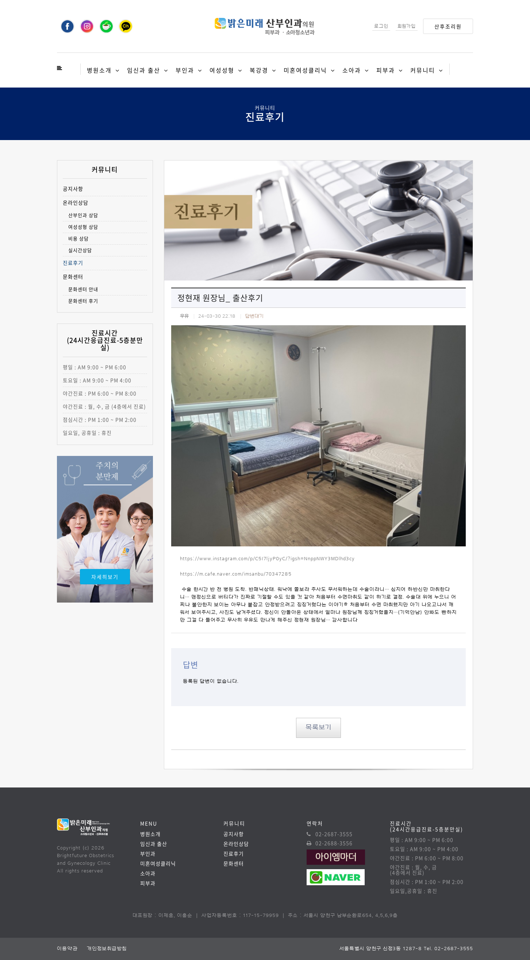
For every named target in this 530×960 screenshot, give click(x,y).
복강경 (259, 70)
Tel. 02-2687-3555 (448, 948)
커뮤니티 (422, 70)
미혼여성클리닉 (305, 70)
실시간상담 (80, 250)
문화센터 (73, 276)
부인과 (185, 70)
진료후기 (73, 263)
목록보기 (318, 727)
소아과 (351, 70)
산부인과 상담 (83, 215)
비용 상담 (78, 238)
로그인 (381, 26)
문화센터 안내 (83, 289)
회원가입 (407, 26)
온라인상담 (75, 202)
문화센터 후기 (83, 300)
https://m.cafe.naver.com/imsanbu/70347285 (236, 574)
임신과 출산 (143, 70)
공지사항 (73, 188)
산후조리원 (448, 26)
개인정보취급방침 (107, 948)
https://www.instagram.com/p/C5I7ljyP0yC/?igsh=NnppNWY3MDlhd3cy (267, 558)
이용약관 (67, 948)
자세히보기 (105, 576)
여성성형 (222, 70)
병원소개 (99, 70)
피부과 (385, 70)
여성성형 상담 (83, 226)
